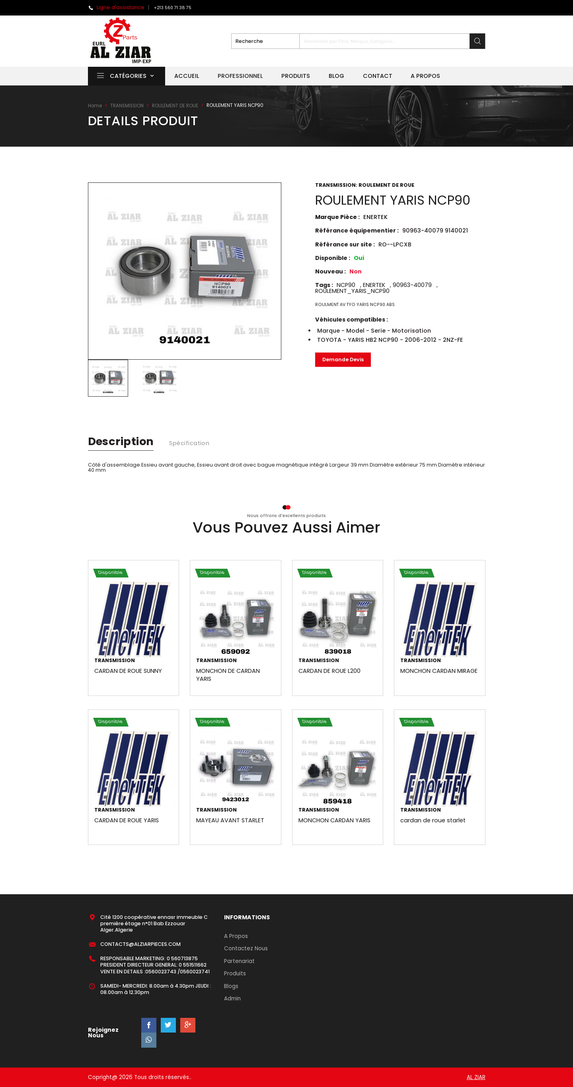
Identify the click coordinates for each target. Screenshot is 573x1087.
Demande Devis (343, 359)
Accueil (186, 76)
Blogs (231, 986)
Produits (295, 76)
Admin (232, 998)
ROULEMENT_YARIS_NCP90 (352, 291)
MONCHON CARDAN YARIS (334, 820)
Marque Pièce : (351, 217)
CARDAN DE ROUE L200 (329, 671)
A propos (425, 76)
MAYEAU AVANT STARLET (230, 820)
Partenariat (239, 961)
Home (95, 106)
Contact (377, 76)
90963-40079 (412, 285)
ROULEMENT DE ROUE (175, 106)
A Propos (236, 936)
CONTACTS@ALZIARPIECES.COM (140, 944)
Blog (336, 76)
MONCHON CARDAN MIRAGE (438, 671)
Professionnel (240, 76)
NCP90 (346, 285)
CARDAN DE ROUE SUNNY (128, 671)
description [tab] (121, 441)
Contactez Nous (246, 948)
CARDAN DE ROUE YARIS (126, 820)
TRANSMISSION (127, 106)
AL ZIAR (476, 1077)
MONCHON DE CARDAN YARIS (228, 675)
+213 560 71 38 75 (172, 8)
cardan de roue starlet (433, 820)
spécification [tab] (189, 443)
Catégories (121, 76)
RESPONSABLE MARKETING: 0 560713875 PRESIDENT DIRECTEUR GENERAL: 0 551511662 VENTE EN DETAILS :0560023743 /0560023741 (155, 965)
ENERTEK (374, 285)
